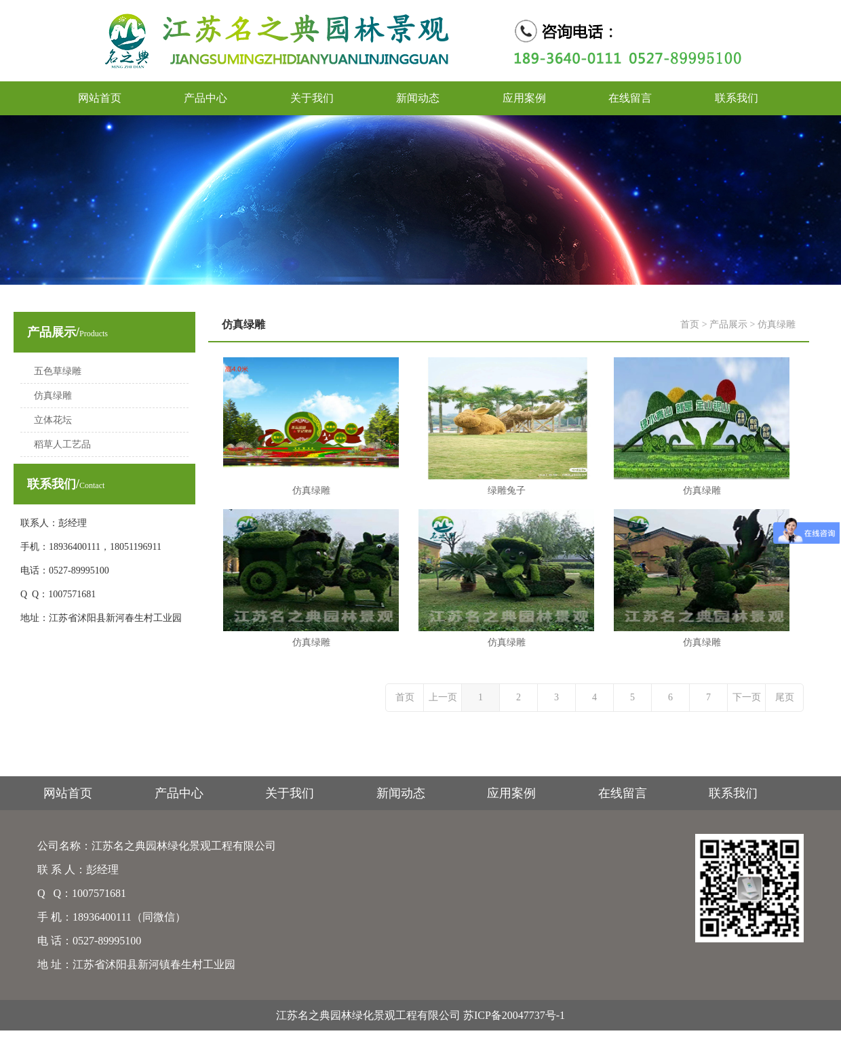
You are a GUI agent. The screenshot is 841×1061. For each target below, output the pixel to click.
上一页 (443, 697)
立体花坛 (53, 420)
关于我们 (312, 98)
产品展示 (728, 324)
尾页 (784, 697)
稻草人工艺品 (62, 444)
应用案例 (524, 98)
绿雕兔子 (507, 490)
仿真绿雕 (53, 396)
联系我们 (736, 98)
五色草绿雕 (57, 371)
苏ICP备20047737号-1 (514, 1015)
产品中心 (205, 98)
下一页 (746, 697)
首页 (689, 324)
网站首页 (99, 98)
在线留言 (630, 98)
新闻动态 (417, 98)
